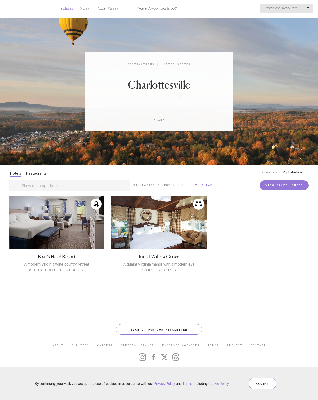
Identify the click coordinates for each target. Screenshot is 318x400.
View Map (204, 185)
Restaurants (36, 173)
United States (176, 64)
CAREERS (105, 345)
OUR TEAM (80, 345)
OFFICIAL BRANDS (137, 345)
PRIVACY (234, 345)
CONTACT (258, 345)
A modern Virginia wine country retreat (56, 264)
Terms (187, 384)
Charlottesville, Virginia (56, 270)
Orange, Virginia (159, 270)
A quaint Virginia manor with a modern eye (159, 264)
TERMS (213, 345)
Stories (85, 9)
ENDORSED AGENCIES (181, 345)
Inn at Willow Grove (159, 257)
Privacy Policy (164, 384)
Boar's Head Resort (57, 257)
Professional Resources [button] (286, 8)
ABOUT (57, 345)
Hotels (15, 173)
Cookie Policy (218, 384)
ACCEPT (262, 383)
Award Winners (109, 9)
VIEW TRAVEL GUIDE (284, 185)
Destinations (63, 9)
